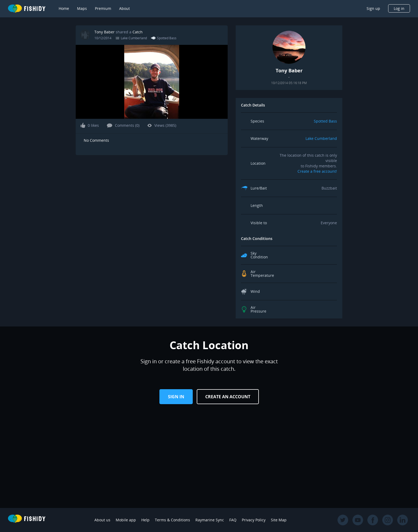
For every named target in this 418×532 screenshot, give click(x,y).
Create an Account (227, 397)
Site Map (279, 519)
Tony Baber (104, 31)
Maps (82, 8)
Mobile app (126, 519)
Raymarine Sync (209, 519)
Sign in (176, 397)
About (124, 8)
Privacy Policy (254, 519)
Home (64, 8)
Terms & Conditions (172, 519)
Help (145, 519)
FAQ (232, 519)
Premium (103, 8)
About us (102, 519)
